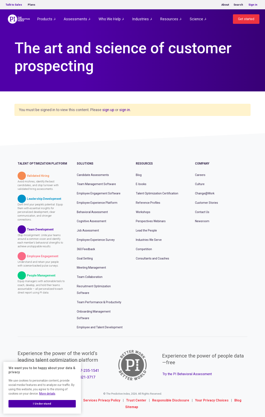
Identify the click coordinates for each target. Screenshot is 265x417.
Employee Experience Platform (97, 202)
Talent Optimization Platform (42, 163)
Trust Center (136, 400)
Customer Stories (206, 202)
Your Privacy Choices (212, 400)
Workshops (143, 212)
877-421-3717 (83, 377)
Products (44, 19)
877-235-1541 (87, 370)
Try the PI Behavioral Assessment (187, 374)
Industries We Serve (149, 239)
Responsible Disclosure (170, 400)
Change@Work (204, 193)
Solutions (85, 163)
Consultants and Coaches (152, 258)
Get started (246, 19)
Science (196, 19)
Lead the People (146, 230)
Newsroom (202, 221)
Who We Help (110, 19)
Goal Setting (85, 258)
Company (202, 163)
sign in (124, 110)
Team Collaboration (89, 277)
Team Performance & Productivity (99, 302)
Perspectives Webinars (151, 221)
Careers (200, 175)
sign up (108, 110)
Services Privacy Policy (101, 400)
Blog (139, 175)
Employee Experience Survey (96, 239)
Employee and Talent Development (100, 327)
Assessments (75, 19)
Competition (144, 249)
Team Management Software (96, 184)
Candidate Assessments (93, 175)
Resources (169, 19)
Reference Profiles (148, 202)
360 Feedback (86, 249)
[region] (42, 388)
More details (47, 393)
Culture (200, 184)
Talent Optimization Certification (157, 193)
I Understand (42, 403)
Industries (140, 19)
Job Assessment (88, 230)
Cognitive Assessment (91, 221)
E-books (141, 184)
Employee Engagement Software (98, 193)
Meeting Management (91, 267)
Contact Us (202, 212)
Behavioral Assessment (92, 212)
